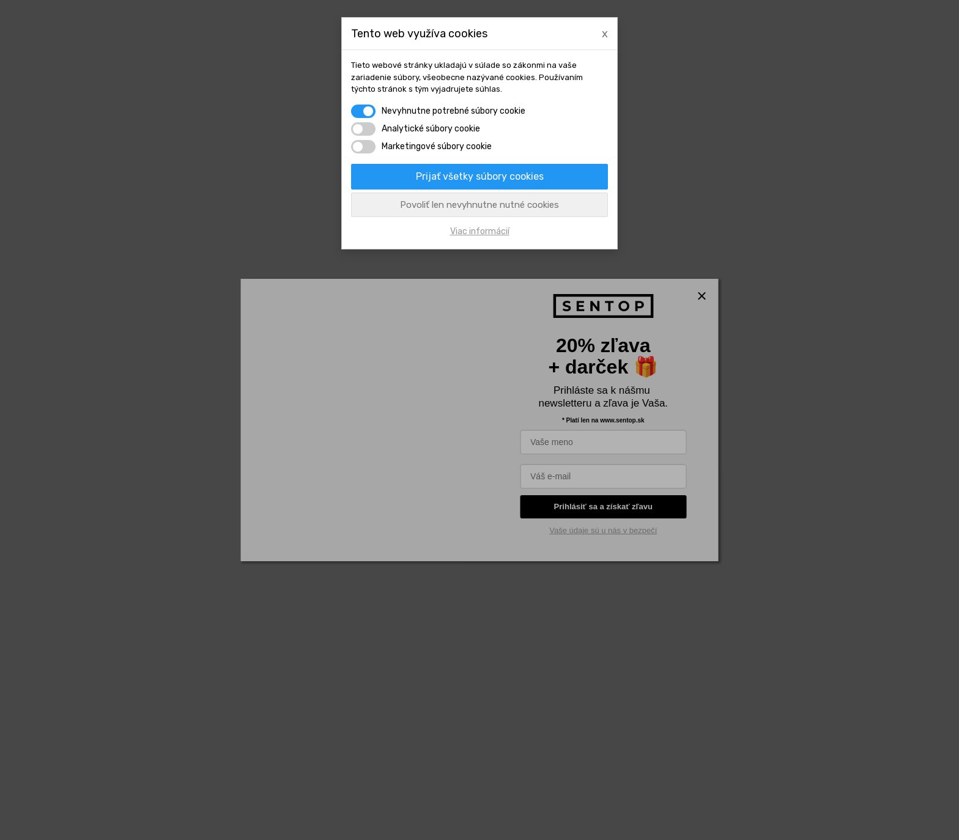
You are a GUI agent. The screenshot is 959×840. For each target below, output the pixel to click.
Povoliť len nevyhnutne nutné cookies (479, 204)
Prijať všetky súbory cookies (480, 176)
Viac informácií (479, 231)
